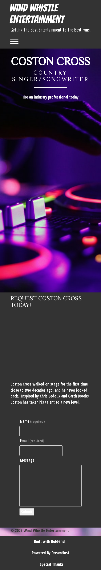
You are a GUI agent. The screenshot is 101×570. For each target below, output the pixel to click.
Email (32, 440)
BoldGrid (58, 541)
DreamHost (60, 553)
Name (32, 421)
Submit (26, 512)
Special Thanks (52, 564)
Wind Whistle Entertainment (36, 13)
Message (27, 460)
